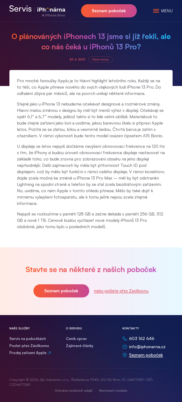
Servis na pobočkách (27, 338)
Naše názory (101, 59)
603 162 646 (141, 338)
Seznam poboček (109, 10)
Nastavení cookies (113, 390)
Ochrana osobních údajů (74, 390)
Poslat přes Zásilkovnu (29, 345)
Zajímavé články (79, 345)
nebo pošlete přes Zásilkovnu (121, 290)
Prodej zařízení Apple (27, 352)
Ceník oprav (76, 338)
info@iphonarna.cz (147, 346)
